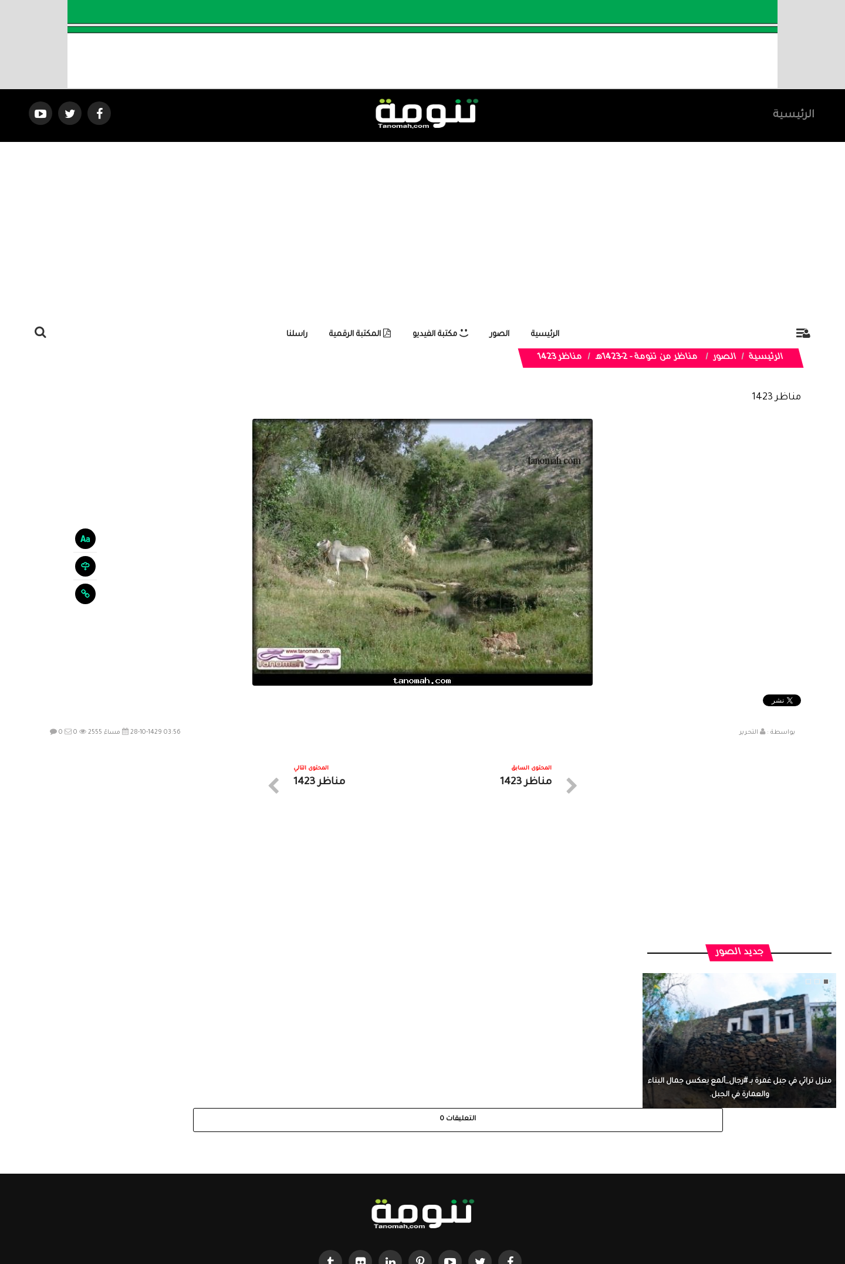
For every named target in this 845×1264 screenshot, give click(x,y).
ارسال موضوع (314, 1159)
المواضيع (497, 1159)
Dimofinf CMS (433, 1216)
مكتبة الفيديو (440, 334)
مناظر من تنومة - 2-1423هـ (646, 357)
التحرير (748, 732)
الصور (499, 334)
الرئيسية (793, 115)
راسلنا (296, 334)
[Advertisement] (422, 230)
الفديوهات (451, 1159)
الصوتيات (405, 1159)
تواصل (364, 1159)
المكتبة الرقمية (360, 334)
